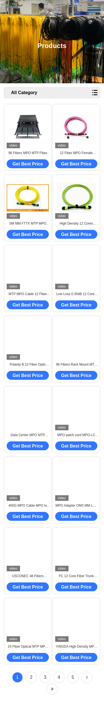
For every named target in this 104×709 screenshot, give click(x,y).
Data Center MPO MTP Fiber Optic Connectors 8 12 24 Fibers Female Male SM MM (28, 435)
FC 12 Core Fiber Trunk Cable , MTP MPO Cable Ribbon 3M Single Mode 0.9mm (76, 576)
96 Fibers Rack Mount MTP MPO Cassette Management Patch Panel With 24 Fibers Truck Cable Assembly (76, 365)
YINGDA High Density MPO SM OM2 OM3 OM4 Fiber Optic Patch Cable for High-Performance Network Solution (76, 647)
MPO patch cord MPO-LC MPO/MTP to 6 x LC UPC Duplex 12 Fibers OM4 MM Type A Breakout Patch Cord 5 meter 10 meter (76, 435)
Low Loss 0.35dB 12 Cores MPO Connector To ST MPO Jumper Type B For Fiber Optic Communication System (76, 294)
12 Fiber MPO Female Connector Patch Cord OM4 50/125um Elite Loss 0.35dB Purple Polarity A (76, 153)
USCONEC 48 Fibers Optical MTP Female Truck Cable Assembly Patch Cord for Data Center (27, 576)
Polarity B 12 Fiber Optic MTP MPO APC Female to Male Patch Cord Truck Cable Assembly (27, 365)
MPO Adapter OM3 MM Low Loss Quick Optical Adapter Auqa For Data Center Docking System (76, 506)
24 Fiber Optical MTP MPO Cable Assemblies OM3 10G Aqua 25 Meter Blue (28, 647)
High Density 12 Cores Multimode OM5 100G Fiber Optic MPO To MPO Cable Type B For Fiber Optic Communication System (76, 224)
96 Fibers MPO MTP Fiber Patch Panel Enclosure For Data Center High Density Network (28, 153)
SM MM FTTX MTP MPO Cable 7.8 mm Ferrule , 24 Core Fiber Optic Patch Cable (27, 224)
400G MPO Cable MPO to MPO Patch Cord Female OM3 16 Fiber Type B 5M (28, 506)
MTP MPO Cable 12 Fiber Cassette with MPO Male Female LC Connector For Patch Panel (28, 294)
